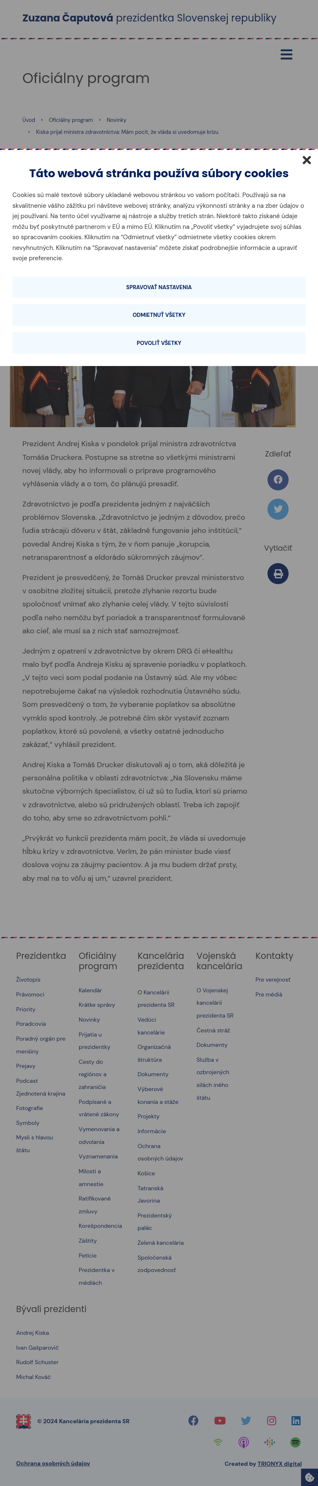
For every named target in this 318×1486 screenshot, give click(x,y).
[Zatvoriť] (307, 160)
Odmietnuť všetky (159, 315)
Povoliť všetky (159, 343)
